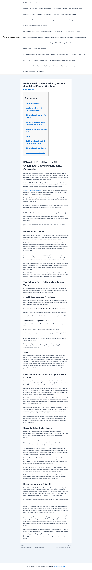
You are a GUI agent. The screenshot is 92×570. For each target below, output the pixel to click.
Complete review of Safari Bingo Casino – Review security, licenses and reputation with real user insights (48, 14)
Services (72, 54)
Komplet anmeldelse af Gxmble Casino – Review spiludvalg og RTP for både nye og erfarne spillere (47, 43)
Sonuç (28, 138)
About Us (24, 3)
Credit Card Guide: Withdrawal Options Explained (34, 25)
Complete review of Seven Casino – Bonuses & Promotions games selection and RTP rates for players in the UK (50, 20)
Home (77, 31)
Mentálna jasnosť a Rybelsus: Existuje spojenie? (34, 48)
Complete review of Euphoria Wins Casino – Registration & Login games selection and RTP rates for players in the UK (52, 8)
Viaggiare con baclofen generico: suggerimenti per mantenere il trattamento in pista (52, 60)
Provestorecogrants (11, 37)
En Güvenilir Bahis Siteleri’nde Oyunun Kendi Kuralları (36, 145)
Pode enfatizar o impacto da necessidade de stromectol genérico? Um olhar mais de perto (45, 54)
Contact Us (84, 20)
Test (78, 54)
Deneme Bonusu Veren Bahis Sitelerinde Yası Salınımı (35, 124)
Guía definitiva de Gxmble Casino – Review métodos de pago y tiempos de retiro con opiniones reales (48, 31)
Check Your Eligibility (34, 3)
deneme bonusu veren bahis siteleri (33, 199)
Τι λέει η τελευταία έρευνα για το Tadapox (33, 71)
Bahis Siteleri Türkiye (34, 103)
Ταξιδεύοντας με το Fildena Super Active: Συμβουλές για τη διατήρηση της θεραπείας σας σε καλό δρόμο (49, 66)
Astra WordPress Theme (59, 566)
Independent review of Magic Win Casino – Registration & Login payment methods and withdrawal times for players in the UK (53, 37)
